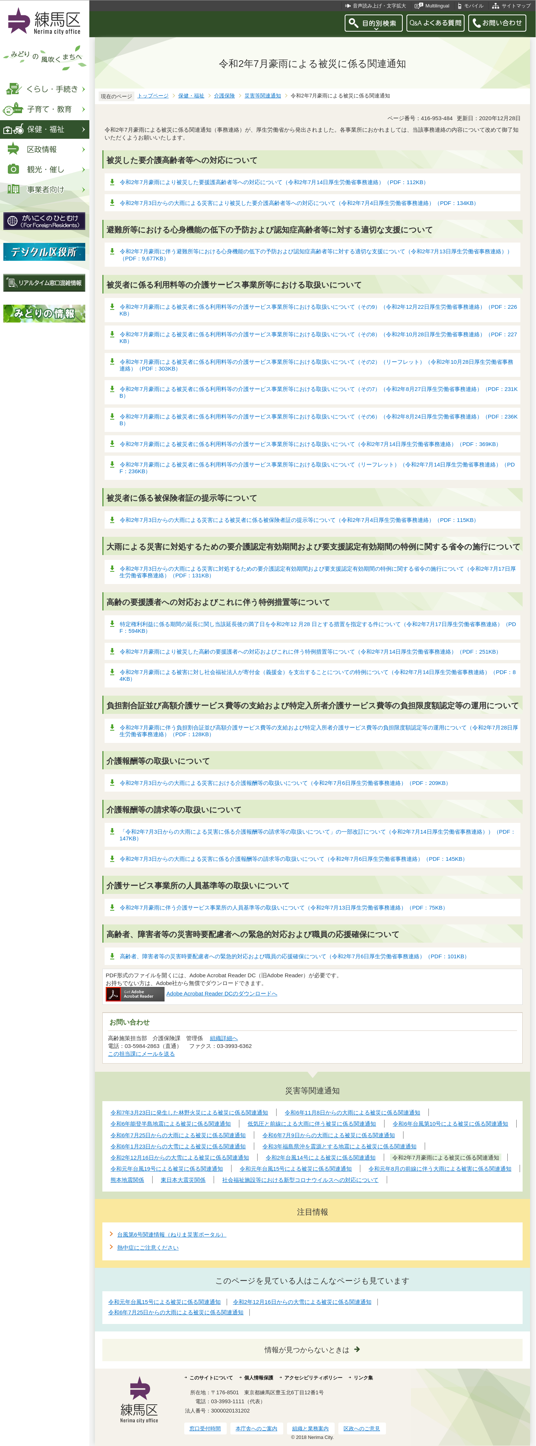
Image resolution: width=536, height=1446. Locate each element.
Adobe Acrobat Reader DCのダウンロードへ (191, 993)
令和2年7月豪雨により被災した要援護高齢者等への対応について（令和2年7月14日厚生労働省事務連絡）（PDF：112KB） (274, 182)
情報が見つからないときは (307, 1350)
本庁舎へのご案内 (256, 1428)
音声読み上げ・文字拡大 (379, 6)
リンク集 (363, 1378)
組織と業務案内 (310, 1428)
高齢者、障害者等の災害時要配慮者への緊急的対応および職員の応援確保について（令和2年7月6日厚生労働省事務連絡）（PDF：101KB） (295, 956)
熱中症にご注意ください (148, 1247)
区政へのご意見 (362, 1428)
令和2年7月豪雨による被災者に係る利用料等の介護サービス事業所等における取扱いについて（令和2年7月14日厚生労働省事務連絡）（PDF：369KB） (310, 444)
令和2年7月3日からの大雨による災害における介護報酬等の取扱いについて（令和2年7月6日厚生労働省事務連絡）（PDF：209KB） (285, 783)
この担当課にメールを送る (141, 1054)
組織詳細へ (224, 1038)
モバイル (474, 6)
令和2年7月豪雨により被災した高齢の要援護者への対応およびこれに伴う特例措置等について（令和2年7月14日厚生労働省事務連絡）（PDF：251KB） (310, 651)
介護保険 (224, 96)
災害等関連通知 (263, 96)
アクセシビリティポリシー (313, 1378)
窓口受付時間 (205, 1428)
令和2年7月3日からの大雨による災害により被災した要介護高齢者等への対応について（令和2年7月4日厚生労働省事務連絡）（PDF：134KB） (299, 203)
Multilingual (437, 6)
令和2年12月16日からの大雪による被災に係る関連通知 (302, 1302)
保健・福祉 (191, 96)
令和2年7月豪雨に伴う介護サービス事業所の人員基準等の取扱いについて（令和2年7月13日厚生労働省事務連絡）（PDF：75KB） (284, 907)
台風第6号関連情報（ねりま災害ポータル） (171, 1234)
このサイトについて (211, 1378)
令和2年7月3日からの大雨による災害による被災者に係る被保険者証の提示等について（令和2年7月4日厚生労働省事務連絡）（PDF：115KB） (299, 520)
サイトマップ (516, 6)
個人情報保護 (258, 1378)
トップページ (153, 96)
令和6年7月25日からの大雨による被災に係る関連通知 (175, 1312)
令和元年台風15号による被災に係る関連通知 (164, 1302)
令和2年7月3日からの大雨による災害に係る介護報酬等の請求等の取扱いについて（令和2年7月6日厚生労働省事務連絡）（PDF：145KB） (294, 859)
